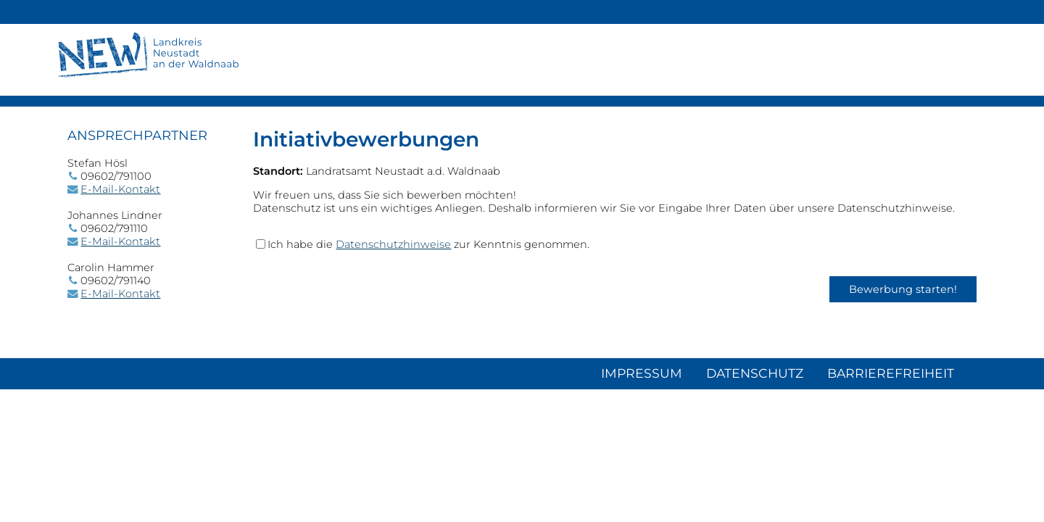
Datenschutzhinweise (393, 244)
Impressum (641, 373)
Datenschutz (754, 373)
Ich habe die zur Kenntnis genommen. (428, 244)
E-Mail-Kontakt (120, 189)
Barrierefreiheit (890, 373)
